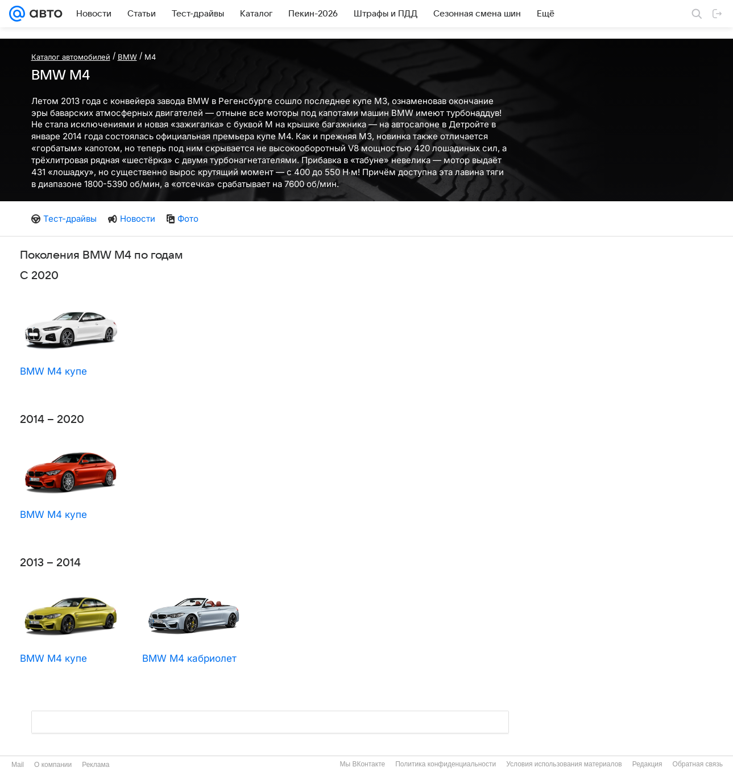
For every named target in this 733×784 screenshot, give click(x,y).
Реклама (95, 765)
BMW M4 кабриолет (189, 658)
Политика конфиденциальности (445, 764)
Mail (17, 765)
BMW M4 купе (53, 371)
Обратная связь (698, 764)
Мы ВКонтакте (362, 764)
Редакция (647, 764)
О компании (53, 765)
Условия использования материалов (564, 764)
